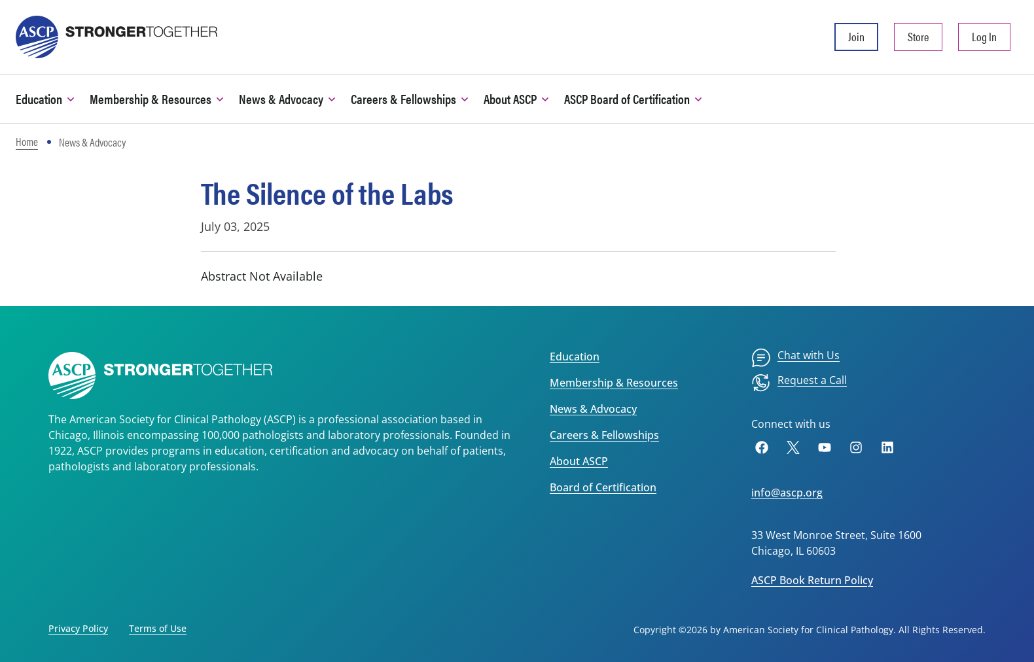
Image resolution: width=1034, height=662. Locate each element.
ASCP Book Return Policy (812, 580)
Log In (984, 36)
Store (918, 36)
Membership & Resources (614, 382)
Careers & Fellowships (604, 435)
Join (856, 36)
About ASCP (579, 461)
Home (27, 141)
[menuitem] (795, 358)
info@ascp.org (787, 492)
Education (574, 356)
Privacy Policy (78, 628)
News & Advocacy (593, 409)
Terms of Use (158, 628)
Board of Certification (603, 487)
